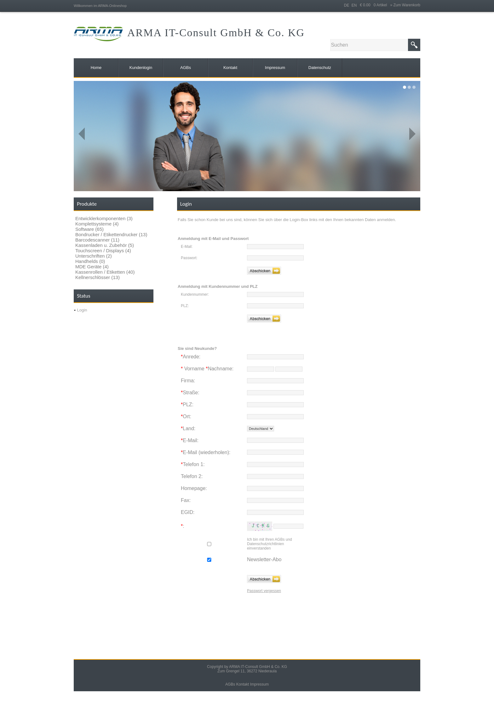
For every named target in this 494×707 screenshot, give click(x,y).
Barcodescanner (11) (97, 239)
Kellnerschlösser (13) (97, 277)
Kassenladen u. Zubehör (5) (104, 245)
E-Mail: (186, 246)
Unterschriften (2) (93, 256)
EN (354, 5)
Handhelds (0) (90, 261)
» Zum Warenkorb (405, 5)
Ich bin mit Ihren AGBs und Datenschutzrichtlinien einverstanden (269, 543)
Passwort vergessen (264, 591)
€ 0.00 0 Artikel (375, 5)
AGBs (230, 684)
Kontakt (242, 684)
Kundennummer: (195, 294)
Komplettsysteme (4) (97, 223)
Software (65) (89, 229)
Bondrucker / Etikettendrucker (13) (111, 234)
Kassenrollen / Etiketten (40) (105, 272)
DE (346, 5)
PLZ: (185, 306)
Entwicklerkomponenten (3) (104, 218)
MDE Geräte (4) (92, 266)
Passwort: (189, 258)
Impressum (259, 684)
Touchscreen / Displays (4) (103, 250)
